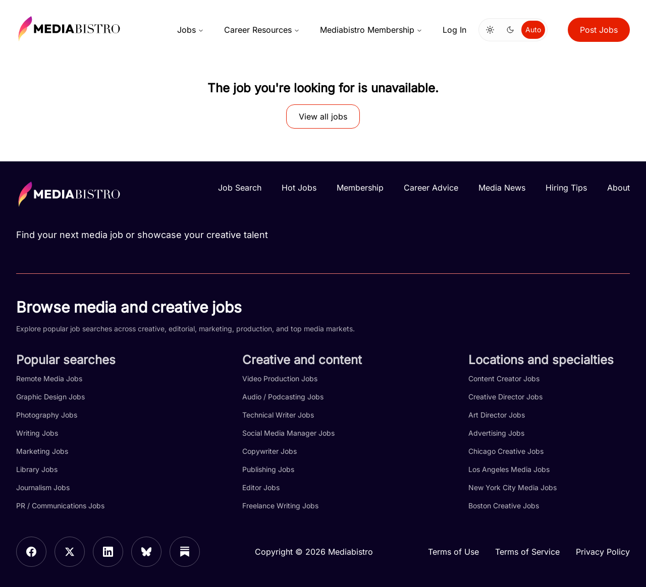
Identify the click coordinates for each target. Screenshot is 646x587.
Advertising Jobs (496, 433)
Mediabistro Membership (371, 30)
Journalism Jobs (43, 487)
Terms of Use (453, 552)
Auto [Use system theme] (533, 29)
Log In (454, 30)
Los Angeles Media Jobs (509, 469)
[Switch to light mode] (490, 30)
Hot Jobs (299, 188)
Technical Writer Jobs (278, 414)
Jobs (190, 30)
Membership (360, 188)
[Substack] (185, 552)
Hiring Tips (566, 188)
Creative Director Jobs (505, 396)
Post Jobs (599, 30)
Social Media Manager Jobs (288, 433)
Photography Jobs (46, 414)
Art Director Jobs (496, 414)
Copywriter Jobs (269, 451)
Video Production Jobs (279, 378)
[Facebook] (31, 552)
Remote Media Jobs (49, 378)
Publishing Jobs (268, 469)
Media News (501, 188)
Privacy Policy (603, 552)
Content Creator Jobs (504, 378)
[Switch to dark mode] (510, 30)
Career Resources (262, 30)
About (618, 188)
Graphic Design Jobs (50, 396)
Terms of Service (527, 552)
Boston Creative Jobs (503, 505)
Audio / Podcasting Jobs (283, 396)
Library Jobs (37, 469)
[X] (70, 552)
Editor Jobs (261, 487)
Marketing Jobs (42, 451)
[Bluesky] (146, 552)
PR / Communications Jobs (60, 505)
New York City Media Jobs (512, 487)
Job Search (239, 188)
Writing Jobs (37, 433)
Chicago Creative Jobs (506, 451)
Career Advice (431, 188)
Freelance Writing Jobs (280, 505)
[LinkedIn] (108, 552)
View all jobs (323, 116)
